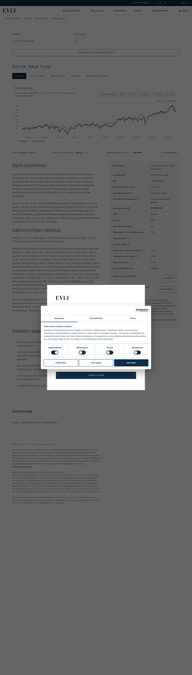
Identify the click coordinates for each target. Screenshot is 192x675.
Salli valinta (96, 363)
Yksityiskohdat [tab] (95, 318)
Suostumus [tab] (59, 318)
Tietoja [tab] (133, 318)
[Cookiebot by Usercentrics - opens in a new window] (137, 310)
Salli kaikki (131, 363)
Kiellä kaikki (61, 363)
